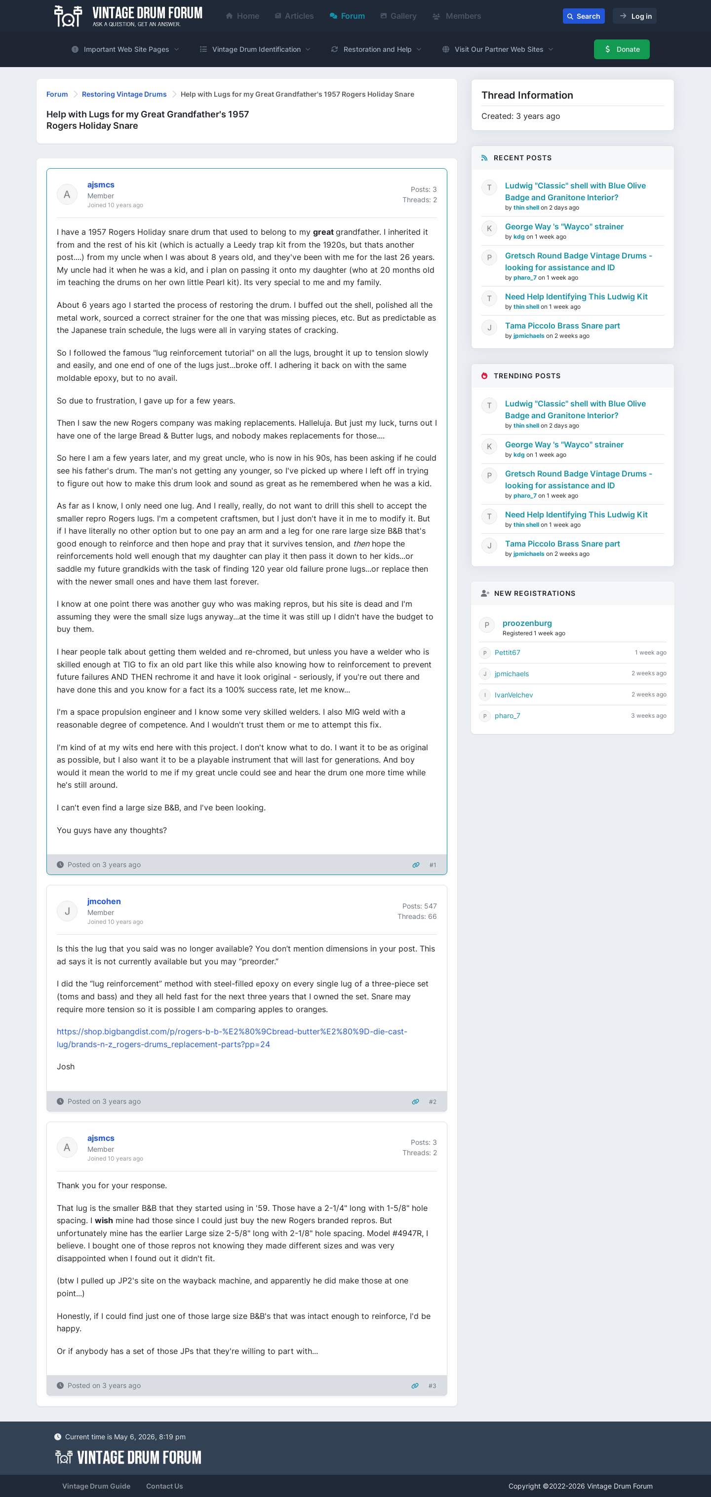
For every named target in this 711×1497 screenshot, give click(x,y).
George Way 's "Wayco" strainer (564, 226)
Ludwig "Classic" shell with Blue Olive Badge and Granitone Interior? (575, 191)
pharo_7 (526, 277)
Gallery (399, 16)
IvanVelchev (514, 695)
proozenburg (527, 623)
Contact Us (164, 1486)
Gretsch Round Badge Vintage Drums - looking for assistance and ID (578, 261)
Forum (347, 16)
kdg (520, 236)
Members (457, 16)
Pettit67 (507, 652)
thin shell (527, 207)
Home (242, 16)
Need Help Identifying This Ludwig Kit (576, 296)
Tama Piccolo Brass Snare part (562, 325)
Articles (294, 16)
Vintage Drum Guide (96, 1486)
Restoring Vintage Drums (124, 94)
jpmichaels (530, 335)
